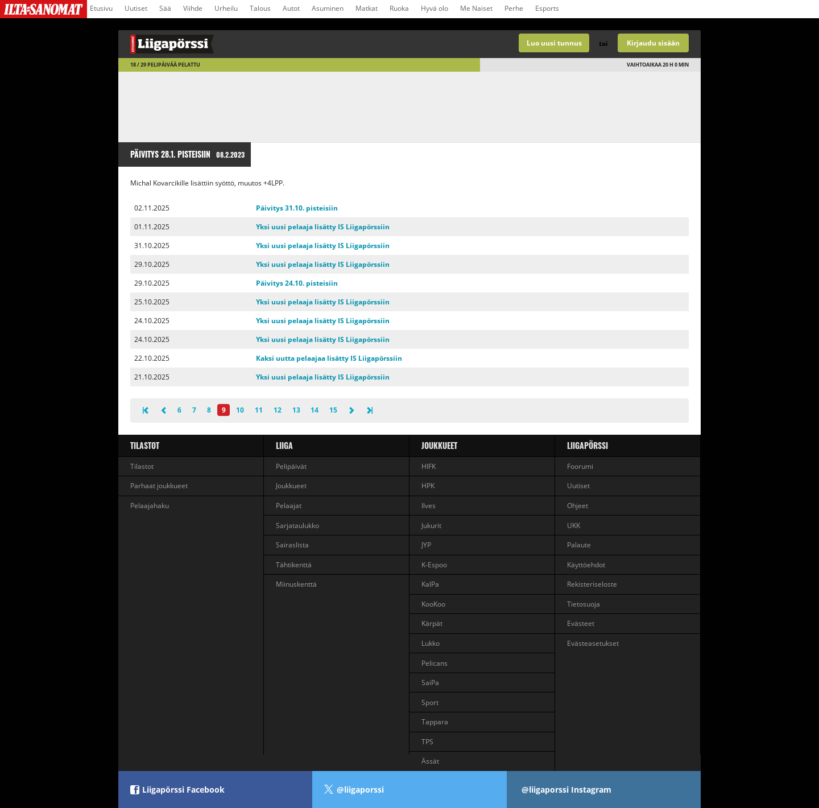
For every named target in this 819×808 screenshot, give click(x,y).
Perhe (513, 8)
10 (240, 410)
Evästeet (580, 623)
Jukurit (431, 525)
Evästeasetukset (593, 643)
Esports (547, 8)
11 (259, 410)
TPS (427, 742)
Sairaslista (292, 545)
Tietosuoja (583, 604)
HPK (428, 485)
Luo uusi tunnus (554, 43)
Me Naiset (476, 8)
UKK (573, 525)
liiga (284, 445)
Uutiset (136, 8)
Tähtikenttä (294, 565)
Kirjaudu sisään (653, 43)
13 (296, 410)
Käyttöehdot (586, 565)
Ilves (428, 505)
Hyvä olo (434, 8)
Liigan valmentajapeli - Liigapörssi (264, 44)
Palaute (579, 545)
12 (278, 410)
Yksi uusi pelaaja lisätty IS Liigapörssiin (323, 227)
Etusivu (101, 8)
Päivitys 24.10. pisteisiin (297, 283)
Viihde (192, 8)
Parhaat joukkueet (159, 485)
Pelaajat (288, 505)
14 (314, 410)
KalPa (430, 584)
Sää (165, 8)
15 (333, 410)
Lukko (430, 643)
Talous (260, 8)
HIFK (428, 466)
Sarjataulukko (297, 525)
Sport (430, 702)
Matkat (366, 8)
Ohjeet (577, 505)
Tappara (434, 722)
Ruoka (399, 8)
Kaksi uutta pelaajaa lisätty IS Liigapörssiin (329, 358)
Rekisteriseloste (592, 584)
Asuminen (328, 8)
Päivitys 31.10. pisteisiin (297, 208)
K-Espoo (434, 565)
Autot (291, 8)
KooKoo (433, 604)
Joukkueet (291, 485)
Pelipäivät (291, 466)
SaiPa (430, 682)
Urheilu (226, 8)
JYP (426, 545)
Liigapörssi (587, 445)
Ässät (430, 761)
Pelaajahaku (149, 505)
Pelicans (434, 663)
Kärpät (431, 623)
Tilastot (144, 445)
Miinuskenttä (296, 584)
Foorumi (580, 466)
